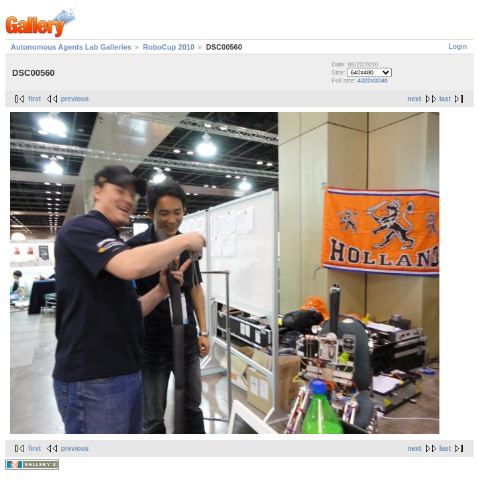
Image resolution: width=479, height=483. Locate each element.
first (34, 99)
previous (75, 99)
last (445, 99)
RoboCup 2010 (169, 47)
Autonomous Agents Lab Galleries (71, 47)
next (414, 99)
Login (458, 46)
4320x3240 (373, 80)
